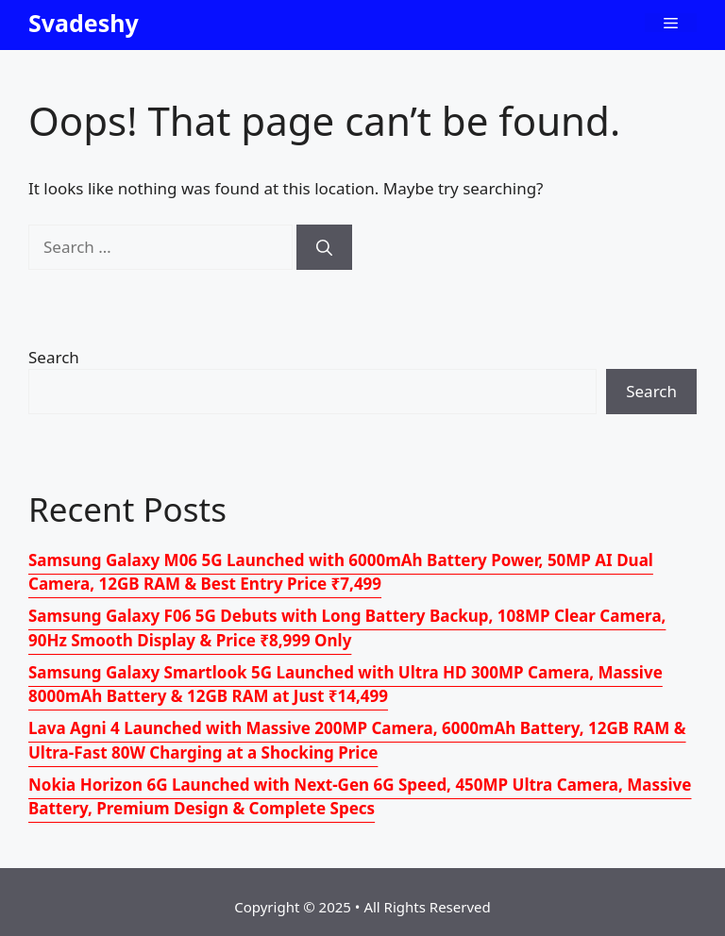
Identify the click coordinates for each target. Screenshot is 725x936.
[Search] (324, 247)
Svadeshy (83, 23)
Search (53, 357)
